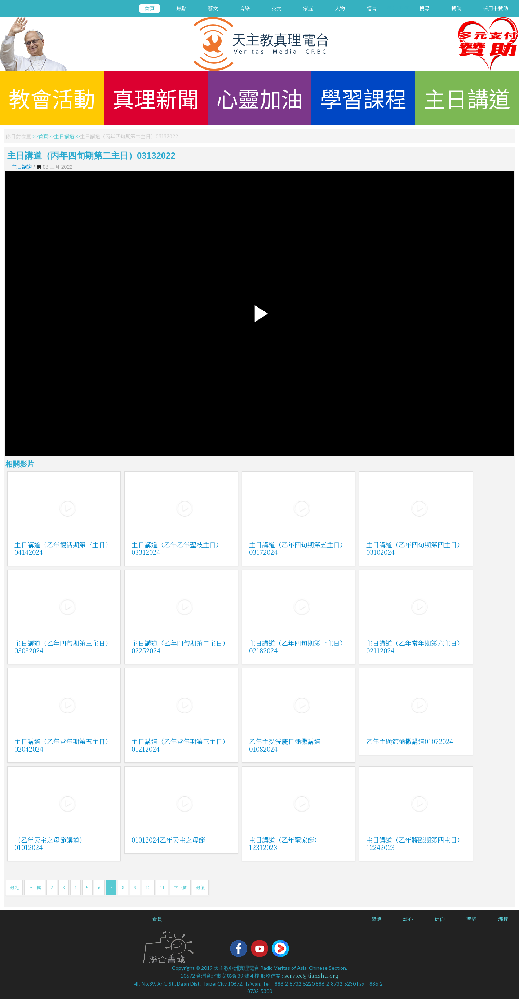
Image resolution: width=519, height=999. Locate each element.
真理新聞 (155, 98)
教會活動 (52, 98)
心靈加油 (259, 98)
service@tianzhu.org (311, 975)
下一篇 (180, 887)
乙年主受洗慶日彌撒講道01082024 (284, 745)
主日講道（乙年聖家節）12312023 (284, 843)
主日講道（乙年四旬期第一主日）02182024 (297, 646)
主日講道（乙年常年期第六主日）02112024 (414, 646)
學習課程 (363, 98)
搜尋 (425, 8)
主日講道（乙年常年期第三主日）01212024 (180, 745)
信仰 (440, 919)
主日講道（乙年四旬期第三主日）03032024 (63, 646)
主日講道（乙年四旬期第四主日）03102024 (414, 548)
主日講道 (467, 98)
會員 (157, 919)
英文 (276, 8)
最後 (200, 887)
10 (148, 887)
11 (162, 887)
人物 (340, 8)
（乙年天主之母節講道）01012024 (50, 843)
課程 (503, 919)
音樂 (245, 8)
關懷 (376, 919)
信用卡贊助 (495, 8)
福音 (372, 8)
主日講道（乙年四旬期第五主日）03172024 (297, 548)
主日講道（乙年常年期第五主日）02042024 (63, 745)
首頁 (150, 8)
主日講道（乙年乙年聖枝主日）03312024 (177, 548)
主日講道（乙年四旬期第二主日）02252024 (180, 646)
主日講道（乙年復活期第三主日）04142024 (63, 548)
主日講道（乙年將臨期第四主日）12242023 (414, 843)
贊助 (456, 8)
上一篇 (34, 887)
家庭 (308, 8)
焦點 (181, 8)
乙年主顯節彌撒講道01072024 (409, 741)
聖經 (471, 919)
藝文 (213, 8)
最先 (14, 887)
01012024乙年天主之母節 (168, 839)
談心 (408, 919)
